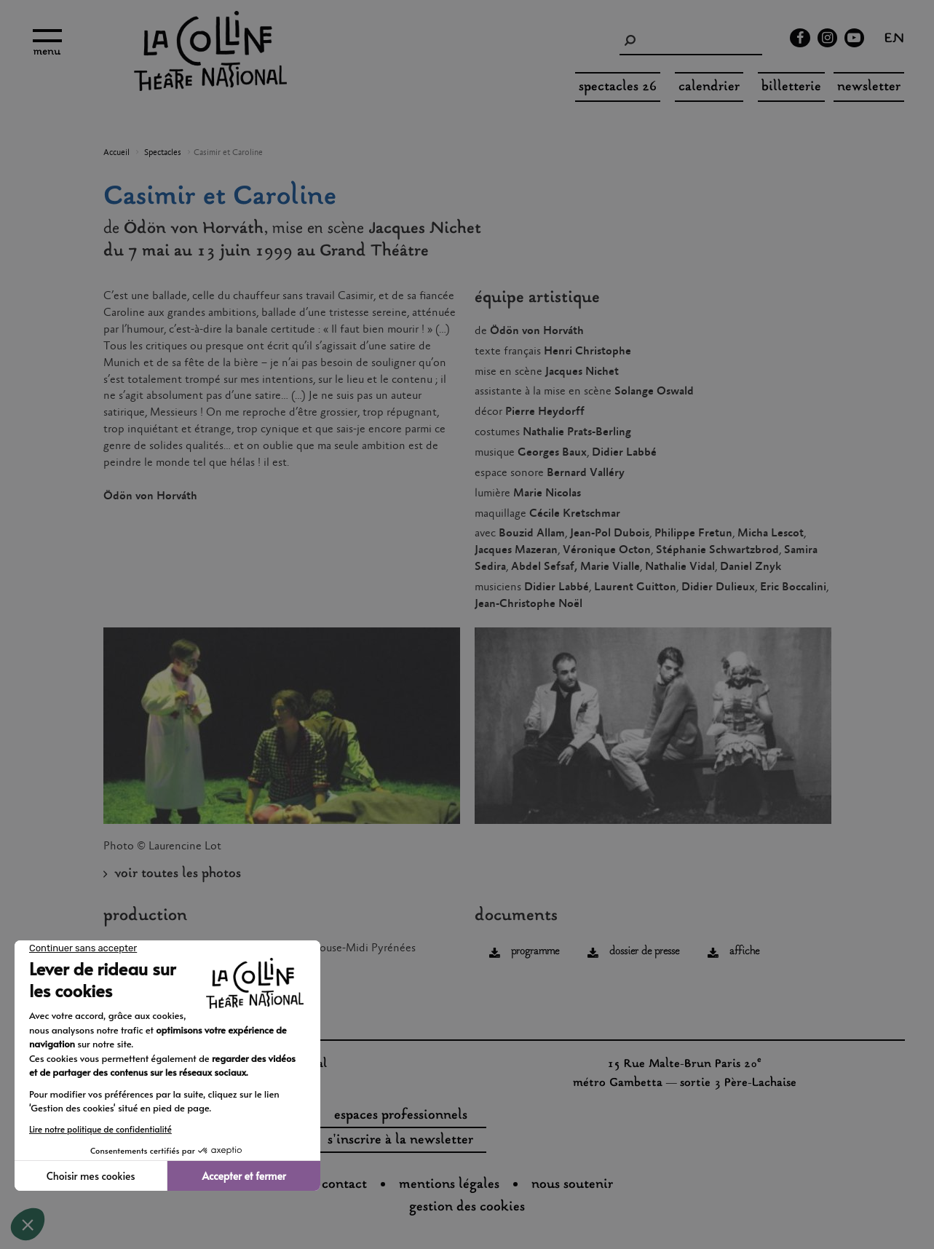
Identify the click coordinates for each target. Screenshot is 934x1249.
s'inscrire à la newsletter (400, 1140)
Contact (344, 1185)
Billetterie (791, 87)
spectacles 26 (618, 87)
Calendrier (709, 87)
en (894, 40)
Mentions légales (449, 1185)
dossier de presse (644, 952)
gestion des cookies (467, 1207)
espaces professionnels (400, 1116)
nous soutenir (572, 1185)
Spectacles (162, 153)
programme (535, 952)
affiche (744, 952)
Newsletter (869, 87)
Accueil (116, 153)
